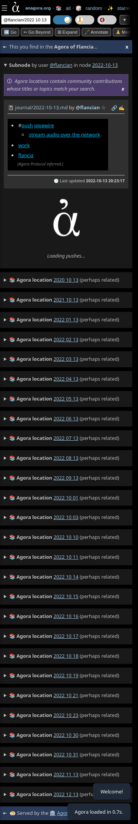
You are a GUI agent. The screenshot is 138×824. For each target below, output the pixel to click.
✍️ (121, 107)
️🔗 (114, 107)
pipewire (44, 125)
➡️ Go (10, 32)
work (24, 145)
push (27, 125)
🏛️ (52, 812)
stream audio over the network (64, 134)
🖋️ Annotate (96, 32)
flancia (25, 155)
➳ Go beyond (37, 32)
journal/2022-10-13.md (41, 107)
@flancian (61, 65)
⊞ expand (67, 32)
